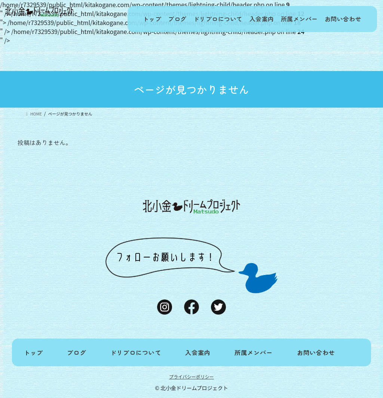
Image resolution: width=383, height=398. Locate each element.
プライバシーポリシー (191, 376)
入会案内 (254, 19)
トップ (135, 19)
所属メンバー (295, 19)
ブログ (164, 19)
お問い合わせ (342, 19)
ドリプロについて (208, 19)
